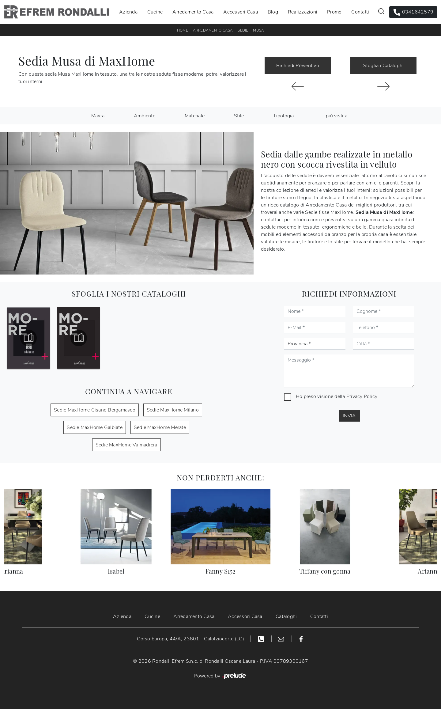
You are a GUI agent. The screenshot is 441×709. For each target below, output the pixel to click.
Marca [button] (97, 115)
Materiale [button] (195, 115)
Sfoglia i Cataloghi (383, 65)
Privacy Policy (362, 396)
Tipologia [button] (283, 115)
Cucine (155, 12)
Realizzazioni (302, 12)
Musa (258, 30)
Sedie (243, 30)
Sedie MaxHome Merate (160, 427)
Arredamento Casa (192, 12)
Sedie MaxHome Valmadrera (126, 445)
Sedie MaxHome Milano (173, 410)
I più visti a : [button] (336, 115)
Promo (334, 12)
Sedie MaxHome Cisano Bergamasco (94, 410)
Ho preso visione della (336, 396)
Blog (273, 12)
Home (182, 30)
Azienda (128, 12)
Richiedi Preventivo (297, 65)
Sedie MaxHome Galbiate (95, 427)
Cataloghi (286, 616)
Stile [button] (239, 115)
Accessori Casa (240, 12)
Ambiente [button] (144, 115)
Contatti (360, 12)
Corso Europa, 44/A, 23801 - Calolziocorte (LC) (190, 638)
